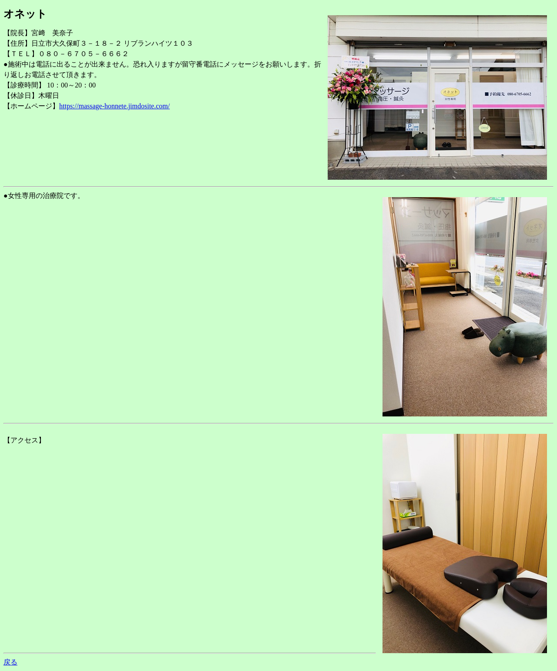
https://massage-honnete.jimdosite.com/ (114, 106)
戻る (10, 662)
